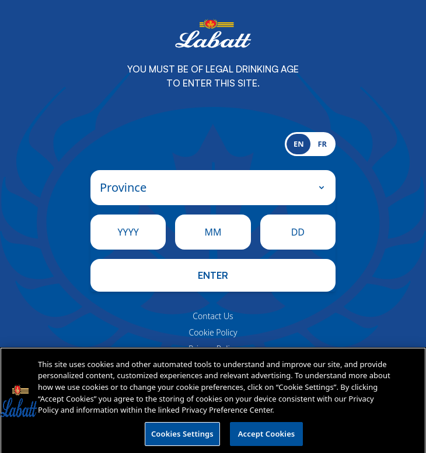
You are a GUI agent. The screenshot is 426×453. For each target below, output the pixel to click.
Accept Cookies (266, 436)
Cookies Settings (182, 436)
